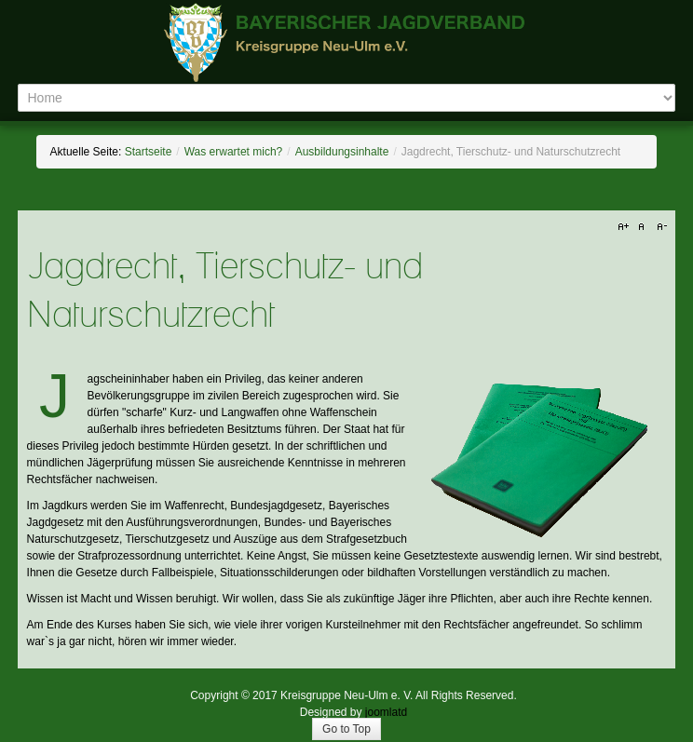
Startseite (148, 151)
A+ (626, 227)
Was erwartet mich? (233, 151)
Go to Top (346, 728)
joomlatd (386, 712)
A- (659, 227)
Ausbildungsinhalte (342, 151)
